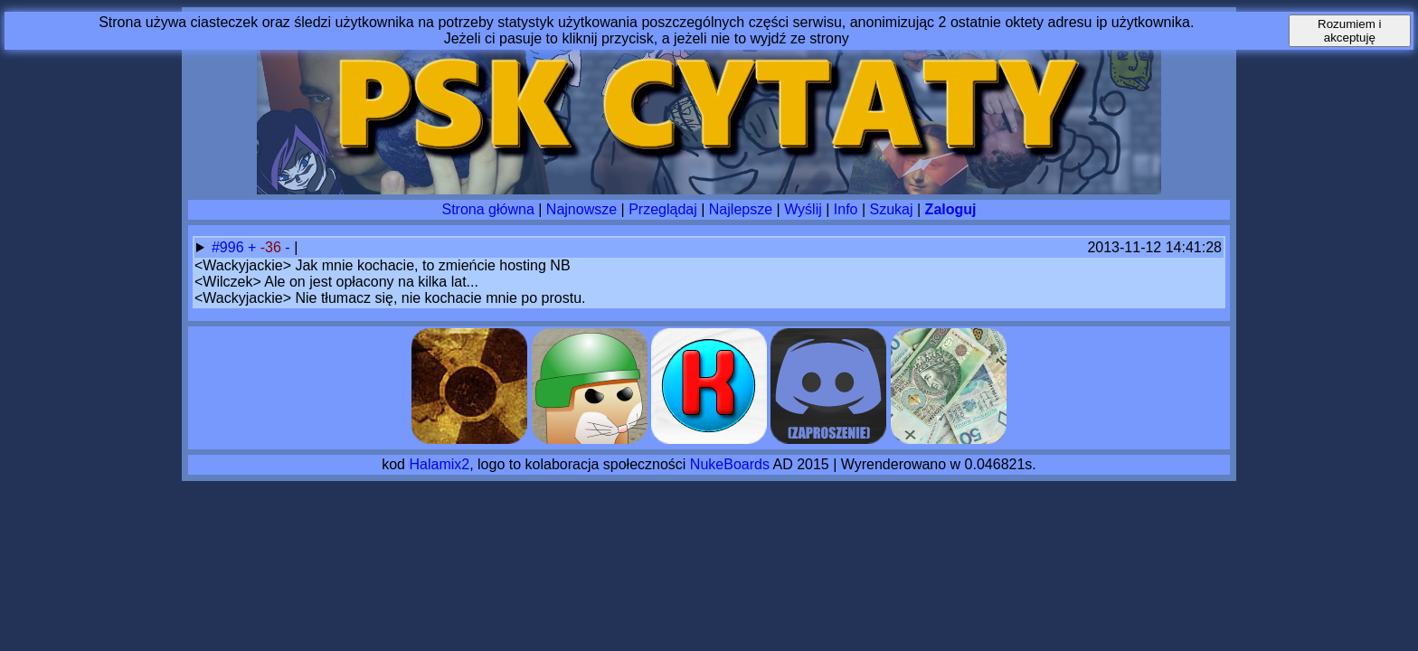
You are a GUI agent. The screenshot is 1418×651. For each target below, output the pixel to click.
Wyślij (803, 209)
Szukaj (891, 209)
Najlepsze (740, 209)
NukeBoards (730, 464)
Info (846, 209)
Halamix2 (439, 464)
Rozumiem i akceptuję (1349, 30)
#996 (230, 247)
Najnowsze (581, 209)
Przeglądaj (663, 209)
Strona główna (488, 209)
